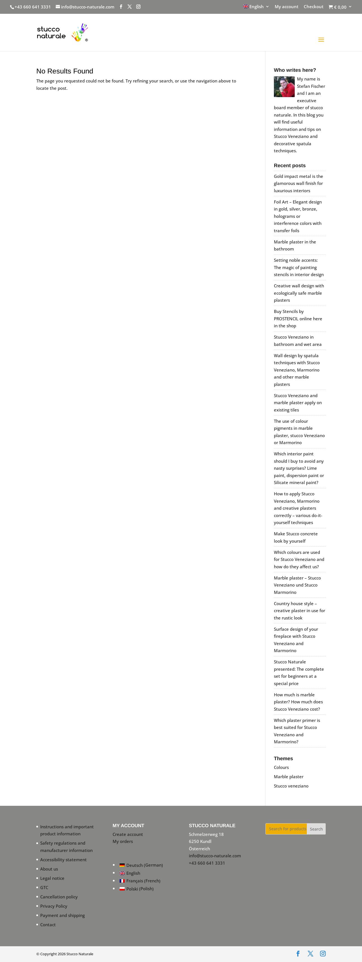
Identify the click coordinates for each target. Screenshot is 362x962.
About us (49, 869)
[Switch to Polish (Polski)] (141, 889)
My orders (123, 841)
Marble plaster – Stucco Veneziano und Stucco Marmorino (297, 585)
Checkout (313, 7)
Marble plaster (288, 776)
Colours (281, 767)
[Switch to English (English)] (141, 873)
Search (316, 829)
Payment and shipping (62, 915)
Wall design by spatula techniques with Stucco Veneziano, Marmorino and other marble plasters (297, 370)
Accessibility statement (63, 859)
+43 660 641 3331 (33, 7)
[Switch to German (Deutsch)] (141, 865)
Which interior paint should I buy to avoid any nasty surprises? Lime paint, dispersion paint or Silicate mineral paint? (299, 468)
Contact (48, 924)
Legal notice (52, 878)
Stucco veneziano (291, 786)
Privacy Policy (53, 906)
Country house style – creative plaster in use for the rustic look (299, 611)
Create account (128, 834)
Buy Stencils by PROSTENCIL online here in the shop (298, 318)
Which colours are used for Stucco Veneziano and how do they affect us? (299, 559)
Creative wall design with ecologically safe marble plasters (299, 293)
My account (286, 7)
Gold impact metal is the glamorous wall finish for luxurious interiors (298, 183)
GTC (44, 887)
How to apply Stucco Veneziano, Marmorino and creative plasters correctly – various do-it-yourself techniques (298, 508)
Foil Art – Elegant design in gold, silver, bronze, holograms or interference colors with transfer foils (298, 216)
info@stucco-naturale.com (215, 855)
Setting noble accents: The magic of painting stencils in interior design (299, 267)
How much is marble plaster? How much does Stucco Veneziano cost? (298, 702)
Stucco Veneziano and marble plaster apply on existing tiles (298, 403)
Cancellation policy (59, 897)
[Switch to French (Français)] (141, 881)
